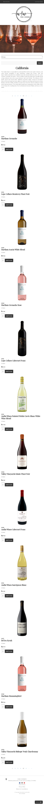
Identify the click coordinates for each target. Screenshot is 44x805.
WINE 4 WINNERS (22, 779)
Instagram (22, 783)
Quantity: (3, 147)
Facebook (19, 783)
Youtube (24, 783)
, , (22, 780)
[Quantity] (3, 149)
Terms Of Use (22, 784)
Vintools (23, 793)
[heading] (22, 138)
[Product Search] (18, 63)
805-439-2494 (6, 1)
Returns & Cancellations (22, 789)
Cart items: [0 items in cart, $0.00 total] (39, 1)
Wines (3, 57)
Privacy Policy (22, 786)
